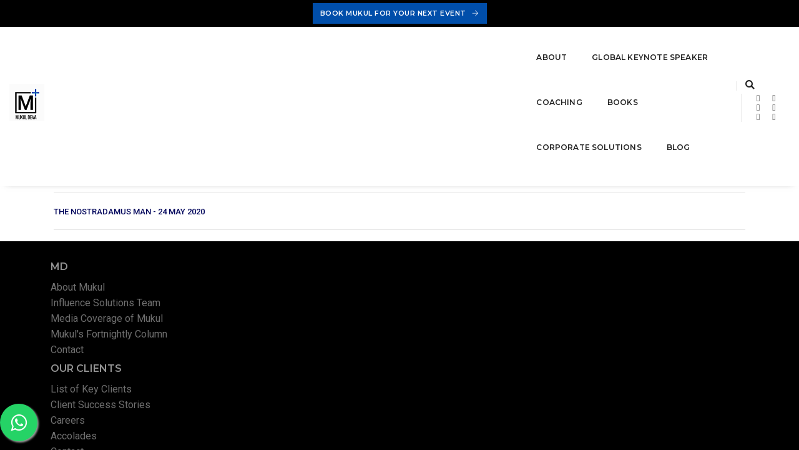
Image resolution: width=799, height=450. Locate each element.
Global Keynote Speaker (234, 56)
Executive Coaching (470, 235)
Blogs (623, 235)
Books (403, 56)
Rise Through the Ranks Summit (679, 266)
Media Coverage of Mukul (118, 251)
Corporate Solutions (495, 56)
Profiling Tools (459, 266)
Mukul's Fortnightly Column (120, 266)
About (135, 56)
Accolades (268, 266)
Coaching (340, 56)
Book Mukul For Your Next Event (399, 13)
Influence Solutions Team (117, 235)
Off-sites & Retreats (472, 282)
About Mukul (89, 220)
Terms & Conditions (638, 366)
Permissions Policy (718, 366)
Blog (585, 56)
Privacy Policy (568, 366)
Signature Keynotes (470, 220)
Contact (79, 282)
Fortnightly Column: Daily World (678, 282)
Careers (262, 251)
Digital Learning (644, 220)
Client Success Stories (295, 235)
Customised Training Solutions (494, 251)
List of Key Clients (285, 220)
